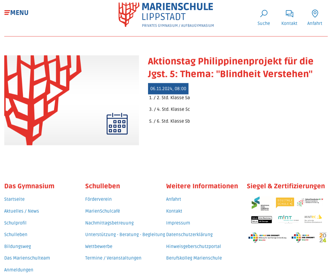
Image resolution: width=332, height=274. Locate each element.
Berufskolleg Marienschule (194, 251)
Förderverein (98, 193)
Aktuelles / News (21, 205)
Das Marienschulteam (27, 251)
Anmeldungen (18, 263)
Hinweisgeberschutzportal (193, 240)
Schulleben (15, 228)
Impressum (178, 216)
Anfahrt (173, 193)
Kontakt (174, 205)
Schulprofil (15, 216)
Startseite (14, 193)
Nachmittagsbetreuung (109, 216)
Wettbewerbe (98, 240)
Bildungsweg (17, 240)
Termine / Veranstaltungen (113, 251)
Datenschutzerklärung (189, 228)
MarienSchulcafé (102, 205)
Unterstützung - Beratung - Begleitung (125, 228)
